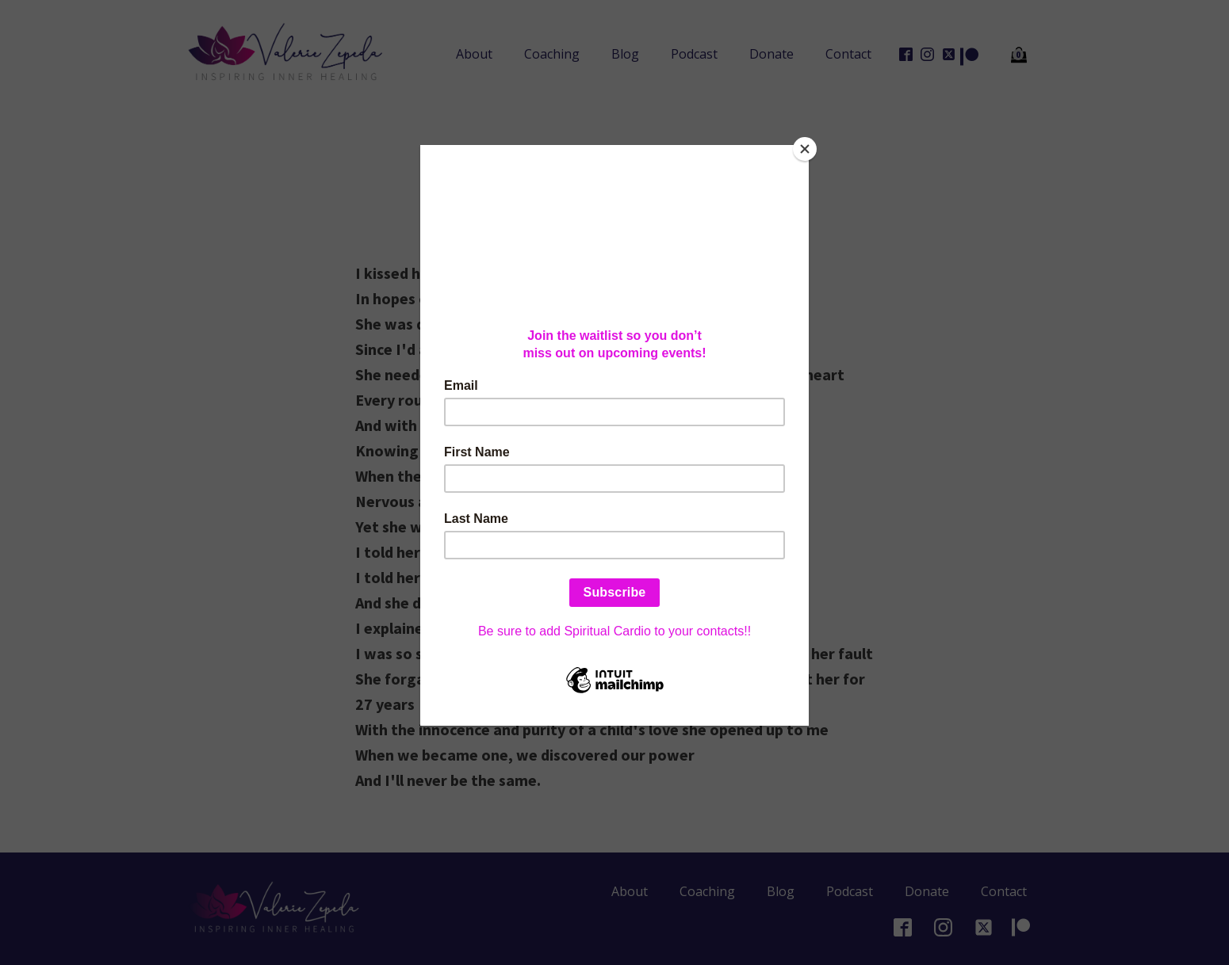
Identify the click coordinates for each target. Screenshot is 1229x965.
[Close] (805, 149)
